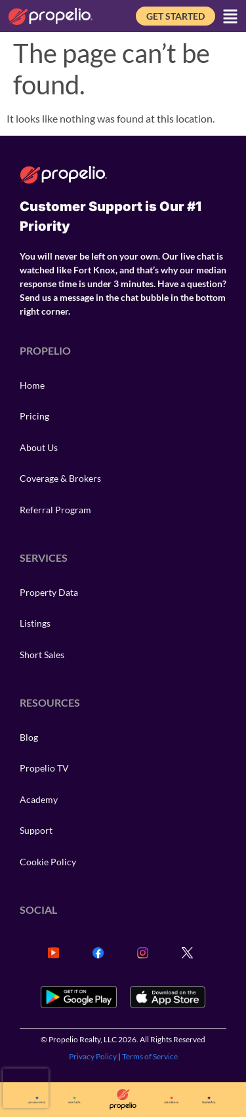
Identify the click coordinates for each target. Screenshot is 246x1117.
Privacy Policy (93, 1056)
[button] (230, 16)
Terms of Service (150, 1056)
